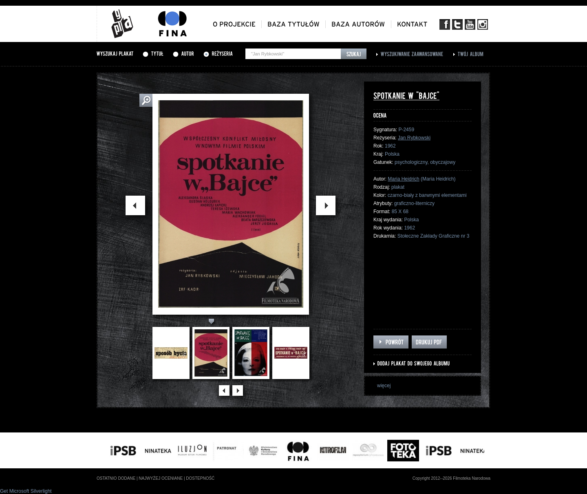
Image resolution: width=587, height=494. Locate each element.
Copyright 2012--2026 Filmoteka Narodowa (451, 478)
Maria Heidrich (403, 179)
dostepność (200, 478)
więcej (384, 385)
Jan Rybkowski (414, 138)
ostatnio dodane (116, 478)
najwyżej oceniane (161, 478)
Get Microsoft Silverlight (26, 491)
